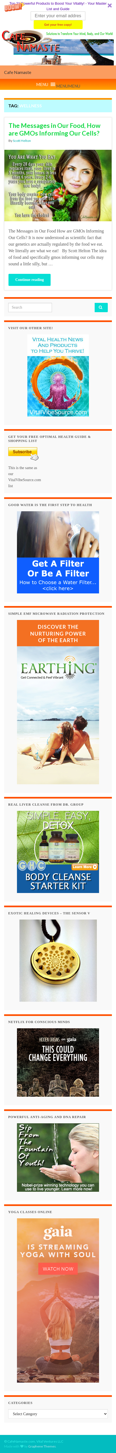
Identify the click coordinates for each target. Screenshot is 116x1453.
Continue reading (29, 280)
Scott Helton (22, 141)
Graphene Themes (42, 1446)
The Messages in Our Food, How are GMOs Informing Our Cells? (54, 129)
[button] (58, 15)
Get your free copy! (58, 24)
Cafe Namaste (17, 72)
